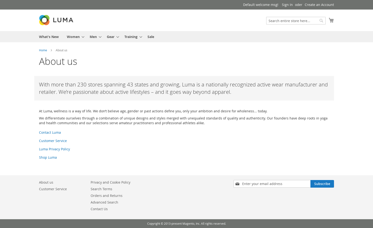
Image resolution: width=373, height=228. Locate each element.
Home (43, 50)
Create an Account (319, 4)
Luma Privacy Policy (54, 149)
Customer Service (53, 140)
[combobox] (296, 20)
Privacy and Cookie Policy (110, 182)
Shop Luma (48, 157)
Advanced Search (104, 202)
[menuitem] (49, 36)
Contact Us (99, 209)
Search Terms (101, 189)
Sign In (287, 4)
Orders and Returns (107, 195)
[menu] (186, 36)
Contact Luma (50, 132)
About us (46, 182)
